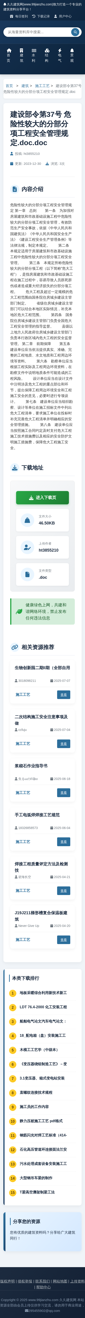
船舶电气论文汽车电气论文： (43, 1021)
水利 (34, 55)
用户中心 (63, 16)
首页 (9, 55)
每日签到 (19, 16)
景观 (72, 55)
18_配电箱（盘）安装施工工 (43, 1035)
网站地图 (60, 1281)
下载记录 (41, 16)
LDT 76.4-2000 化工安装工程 (43, 1007)
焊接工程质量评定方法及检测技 (41, 867)
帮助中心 (43, 1287)
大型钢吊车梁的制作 (36, 1178)
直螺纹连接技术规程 (36, 1092)
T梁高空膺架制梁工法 (37, 1192)
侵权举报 (25, 1281)
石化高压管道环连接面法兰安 (43, 1149)
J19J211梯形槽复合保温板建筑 (41, 916)
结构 (47, 55)
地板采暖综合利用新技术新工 (43, 993)
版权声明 (7, 1281)
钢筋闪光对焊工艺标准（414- (43, 1135)
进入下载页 (42, 497)
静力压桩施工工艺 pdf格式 (41, 1121)
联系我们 (42, 1281)
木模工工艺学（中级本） (40, 1050)
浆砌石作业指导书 (31, 766)
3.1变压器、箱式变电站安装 (42, 1078)
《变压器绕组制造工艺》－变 (43, 1064)
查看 (64, 695)
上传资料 (77, 1281)
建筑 (21, 55)
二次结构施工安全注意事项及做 (41, 720)
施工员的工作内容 (34, 1107)
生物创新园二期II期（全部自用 (42, 668)
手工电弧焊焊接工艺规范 (37, 815)
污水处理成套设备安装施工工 (43, 1164)
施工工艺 (42, 86)
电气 (60, 55)
